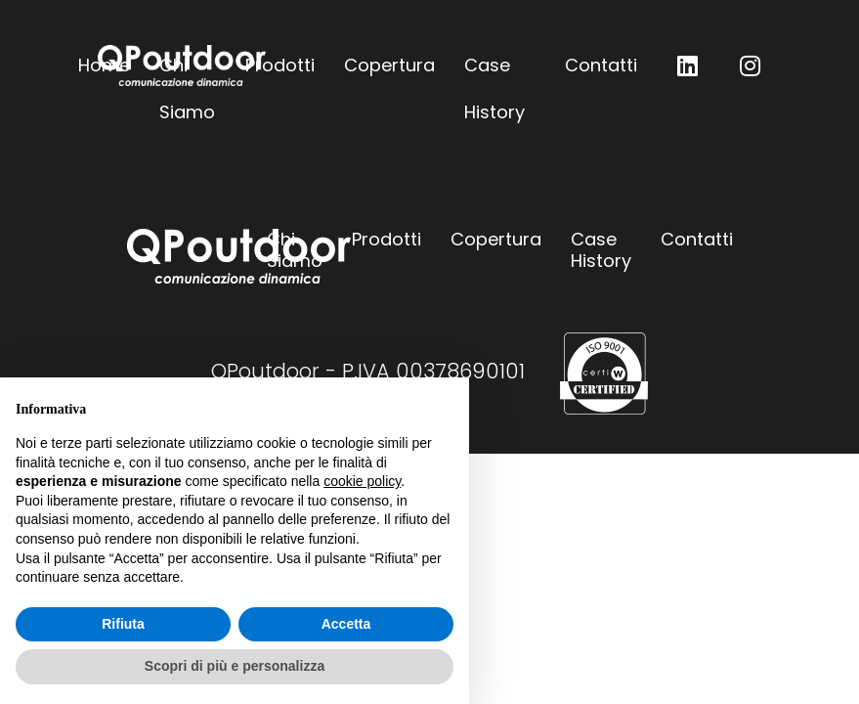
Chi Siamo (294, 250)
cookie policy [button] (362, 481)
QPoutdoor (182, 65)
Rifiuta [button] (123, 624)
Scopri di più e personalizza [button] (234, 666)
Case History (494, 71)
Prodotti (280, 65)
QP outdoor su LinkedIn (688, 65)
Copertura (389, 65)
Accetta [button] (346, 624)
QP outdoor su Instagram (750, 65)
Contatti (601, 65)
